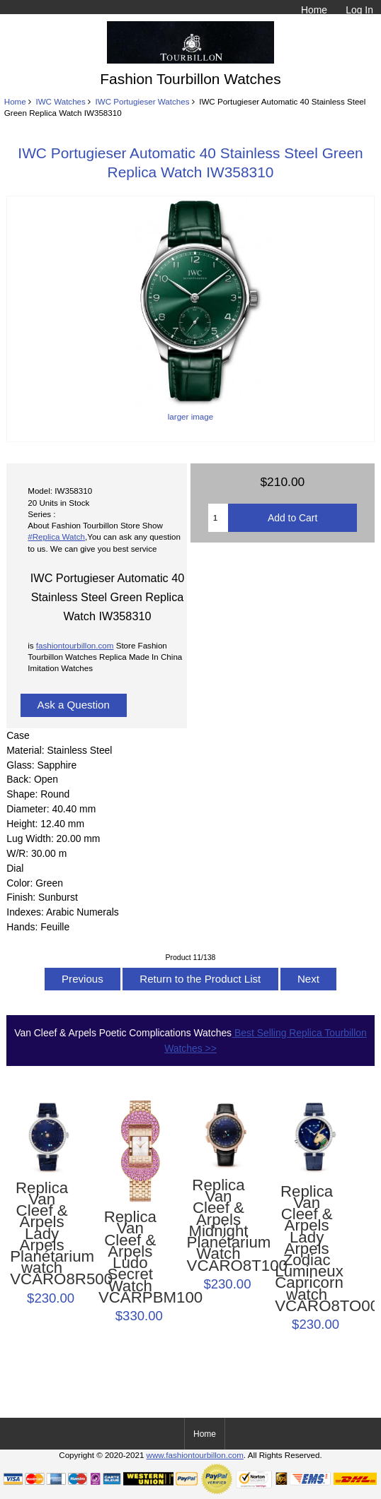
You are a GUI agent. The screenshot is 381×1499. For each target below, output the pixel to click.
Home (314, 10)
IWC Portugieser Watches (143, 101)
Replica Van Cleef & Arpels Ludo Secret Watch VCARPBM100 (130, 1257)
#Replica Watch (56, 536)
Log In (359, 10)
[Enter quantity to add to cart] (218, 518)
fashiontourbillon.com (75, 645)
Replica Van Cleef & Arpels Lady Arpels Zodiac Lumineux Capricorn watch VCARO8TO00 (307, 1249)
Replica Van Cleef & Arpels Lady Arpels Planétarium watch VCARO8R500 (42, 1234)
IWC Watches (60, 101)
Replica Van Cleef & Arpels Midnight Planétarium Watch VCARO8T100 (219, 1226)
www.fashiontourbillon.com (195, 1454)
